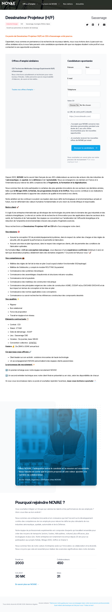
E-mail (69, 78)
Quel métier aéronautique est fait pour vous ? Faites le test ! (74, 605)
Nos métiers (68, 4)
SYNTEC (33, 343)
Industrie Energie (12, 24)
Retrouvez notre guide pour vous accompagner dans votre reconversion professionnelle (79, 603)
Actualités (80, 4)
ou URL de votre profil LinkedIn (79, 112)
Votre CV (70, 101)
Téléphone (71, 90)
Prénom (70, 67)
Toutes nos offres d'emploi (23, 90)
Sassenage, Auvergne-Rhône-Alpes (38, 24)
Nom (87, 67)
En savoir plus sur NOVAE (27, 584)
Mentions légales (32, 604)
